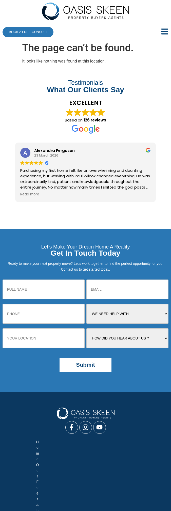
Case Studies (89, 452)
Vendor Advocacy (149, 485)
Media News (144, 452)
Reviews (102, 458)
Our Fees (41, 452)
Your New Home (75, 458)
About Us (63, 452)
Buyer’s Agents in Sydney (102, 504)
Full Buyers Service (21, 485)
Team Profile (117, 452)
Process (87, 464)
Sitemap (132, 464)
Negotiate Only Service (63, 485)
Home (21, 452)
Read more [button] (29, 194)
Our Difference (25, 458)
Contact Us (110, 464)
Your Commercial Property (52, 464)
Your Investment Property (136, 458)
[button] (154, 32)
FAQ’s (50, 458)
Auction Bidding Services (108, 485)
